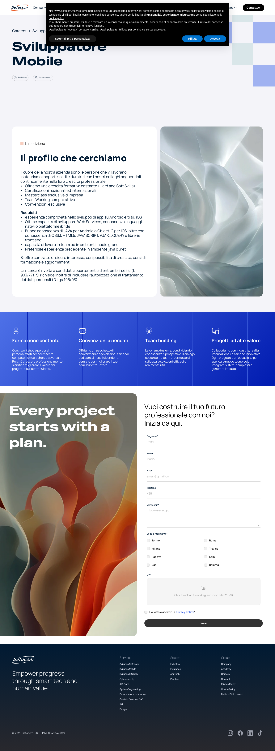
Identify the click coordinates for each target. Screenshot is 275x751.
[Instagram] (230, 733)
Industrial (175, 664)
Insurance (175, 669)
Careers (225, 674)
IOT (121, 704)
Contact (225, 679)
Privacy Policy (185, 612)
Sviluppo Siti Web (129, 674)
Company (39, 8)
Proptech (175, 679)
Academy (226, 669)
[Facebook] (240, 733)
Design (123, 709)
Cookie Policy (228, 689)
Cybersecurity (127, 679)
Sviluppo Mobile (128, 669)
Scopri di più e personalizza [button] (72, 38)
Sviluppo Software (129, 664)
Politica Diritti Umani (232, 694)
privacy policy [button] (189, 10)
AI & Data (124, 684)
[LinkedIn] (250, 733)
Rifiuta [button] (192, 38)
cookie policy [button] (56, 18)
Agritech (175, 674)
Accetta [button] (215, 38)
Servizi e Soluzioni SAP (131, 699)
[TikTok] (260, 733)
